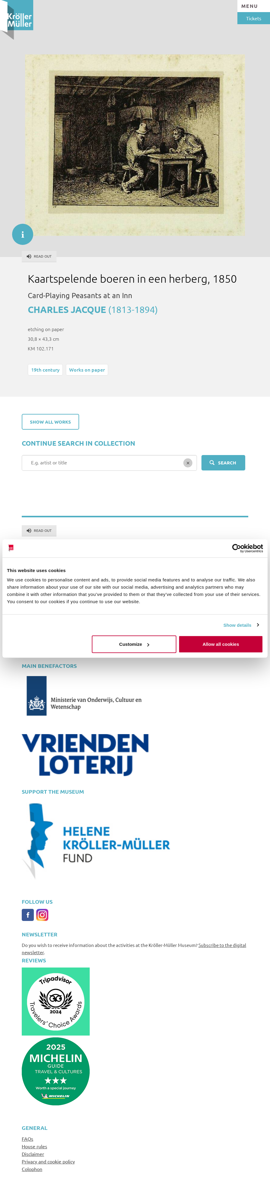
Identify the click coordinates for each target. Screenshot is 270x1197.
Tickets (253, 18)
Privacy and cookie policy (48, 1161)
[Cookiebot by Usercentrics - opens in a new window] (236, 548)
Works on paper (87, 369)
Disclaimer (33, 1154)
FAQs (27, 1139)
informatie (19, 231)
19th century (45, 369)
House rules (34, 1146)
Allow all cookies (221, 644)
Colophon (32, 1169)
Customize (134, 644)
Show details (237, 624)
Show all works (50, 422)
